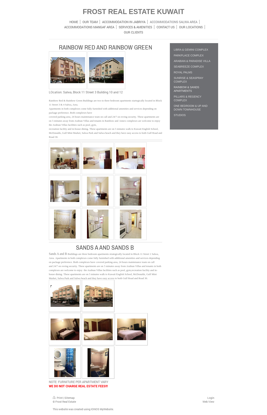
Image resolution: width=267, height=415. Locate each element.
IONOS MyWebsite (102, 409)
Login (210, 398)
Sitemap (69, 398)
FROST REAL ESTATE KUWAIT (133, 12)
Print (58, 398)
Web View (208, 401)
